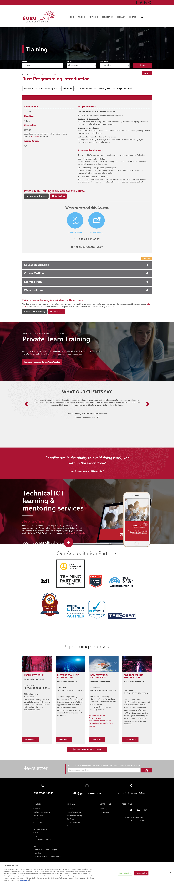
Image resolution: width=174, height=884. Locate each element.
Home (72, 17)
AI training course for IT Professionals (46, 853)
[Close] (170, 873)
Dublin (121, 789)
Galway (134, 789)
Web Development (40, 826)
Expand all (146, 258)
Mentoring (94, 17)
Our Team (70, 816)
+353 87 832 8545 (87, 239)
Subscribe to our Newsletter (78, 766)
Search (24, 61)
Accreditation (104, 61)
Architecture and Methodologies (44, 846)
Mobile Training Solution (75, 819)
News (69, 822)
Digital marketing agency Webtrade (134, 817)
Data (35, 833)
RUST (60, 675)
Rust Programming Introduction (51, 75)
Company (121, 17)
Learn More (63, 736)
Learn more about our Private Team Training (42, 362)
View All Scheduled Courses (87, 746)
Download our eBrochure (41, 542)
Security (36, 843)
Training (82, 17)
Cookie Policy (87, 880)
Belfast (141, 789)
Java (35, 839)
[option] (87, 412)
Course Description (47, 88)
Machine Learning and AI (42, 809)
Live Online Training (74, 809)
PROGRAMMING (71, 675)
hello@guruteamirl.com (87, 246)
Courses (37, 800)
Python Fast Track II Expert (100, 717)
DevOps (36, 816)
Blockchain (37, 850)
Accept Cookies (141, 874)
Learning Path (102, 88)
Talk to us (143, 304)
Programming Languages (42, 836)
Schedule (66, 88)
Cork (127, 789)
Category (69, 61)
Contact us (34, 136)
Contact (132, 17)
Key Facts (28, 88)
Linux (35, 822)
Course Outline (83, 88)
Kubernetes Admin (34, 675)
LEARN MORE (30, 736)
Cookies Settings (125, 874)
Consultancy (108, 17)
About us (70, 805)
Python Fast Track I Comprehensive (103, 715)
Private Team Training (37, 190)
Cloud (35, 829)
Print (147, 73)
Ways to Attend (122, 88)
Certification (37, 819)
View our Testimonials (57, 533)
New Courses (38, 812)
